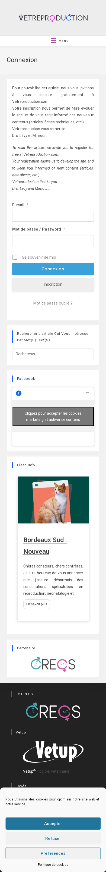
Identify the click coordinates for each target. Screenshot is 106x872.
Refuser (53, 838)
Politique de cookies (53, 865)
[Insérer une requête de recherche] (53, 354)
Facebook (26, 379)
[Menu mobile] (60, 40)
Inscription (53, 284)
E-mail (20, 204)
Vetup (29, 774)
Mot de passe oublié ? (53, 303)
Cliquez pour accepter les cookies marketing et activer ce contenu (53, 416)
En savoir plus (36, 604)
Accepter (53, 823)
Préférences (53, 853)
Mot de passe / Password (38, 229)
